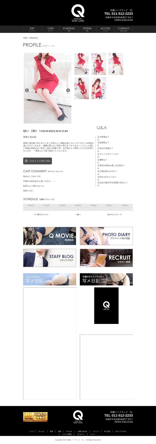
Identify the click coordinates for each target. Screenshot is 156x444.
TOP (25, 38)
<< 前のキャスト (41, 214)
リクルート (81, 434)
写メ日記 (107, 431)
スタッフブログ (120, 431)
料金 (51, 431)
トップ (31, 431)
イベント (96, 431)
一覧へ (78, 214)
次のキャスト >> (114, 214)
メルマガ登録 (67, 434)
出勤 (59, 431)
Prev (27, 90)
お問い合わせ (82, 431)
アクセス (69, 431)
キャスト (42, 431)
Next (68, 90)
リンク (92, 434)
